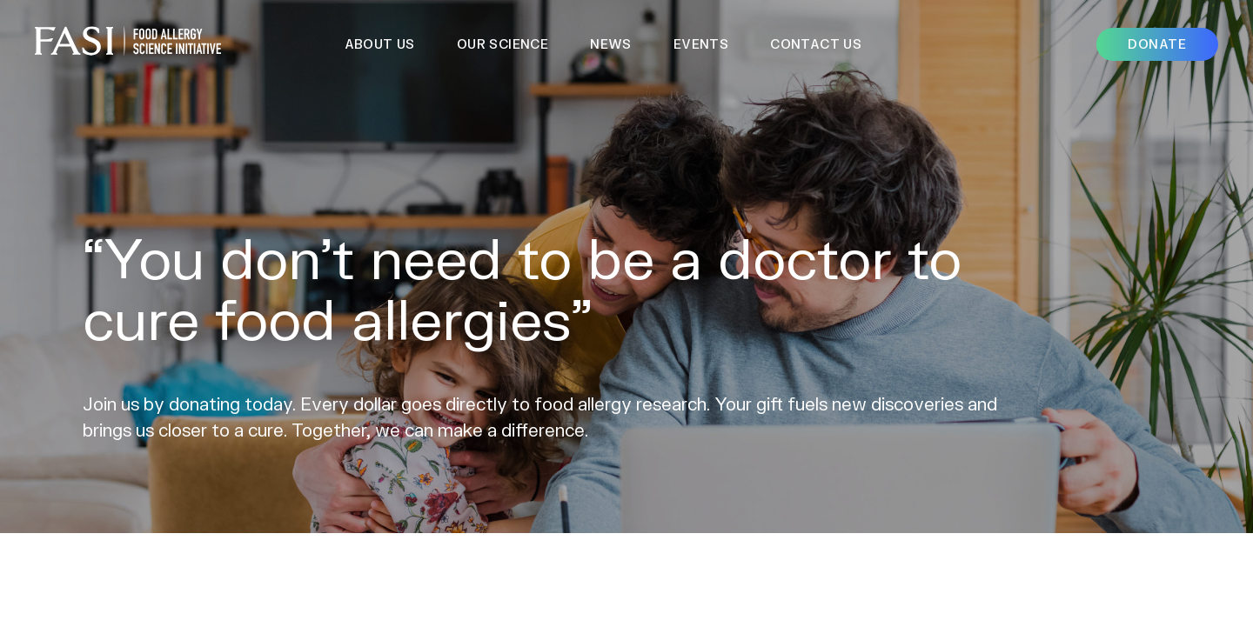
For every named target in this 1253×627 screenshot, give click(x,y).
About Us (380, 44)
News (611, 44)
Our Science (502, 44)
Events (700, 44)
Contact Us (815, 44)
